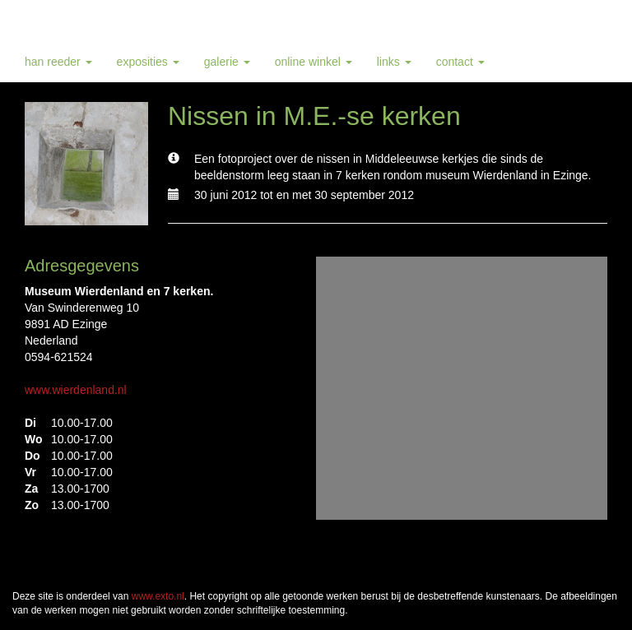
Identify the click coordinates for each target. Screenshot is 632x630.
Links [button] (394, 61)
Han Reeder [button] (58, 61)
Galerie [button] (227, 61)
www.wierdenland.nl (76, 389)
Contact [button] (460, 61)
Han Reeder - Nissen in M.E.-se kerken (144, 20)
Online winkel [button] (313, 61)
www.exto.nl (158, 596)
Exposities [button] (148, 61)
